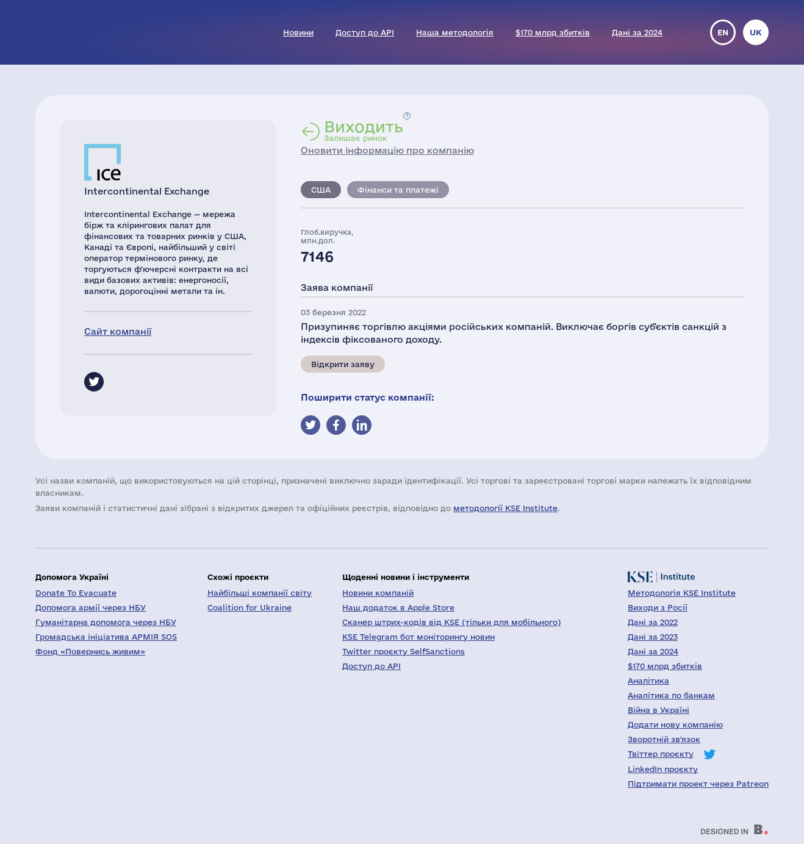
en (722, 32)
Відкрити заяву (343, 364)
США (321, 189)
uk (756, 32)
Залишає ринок (363, 130)
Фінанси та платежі (398, 189)
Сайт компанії (117, 331)
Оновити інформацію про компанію (387, 150)
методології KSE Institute (505, 508)
